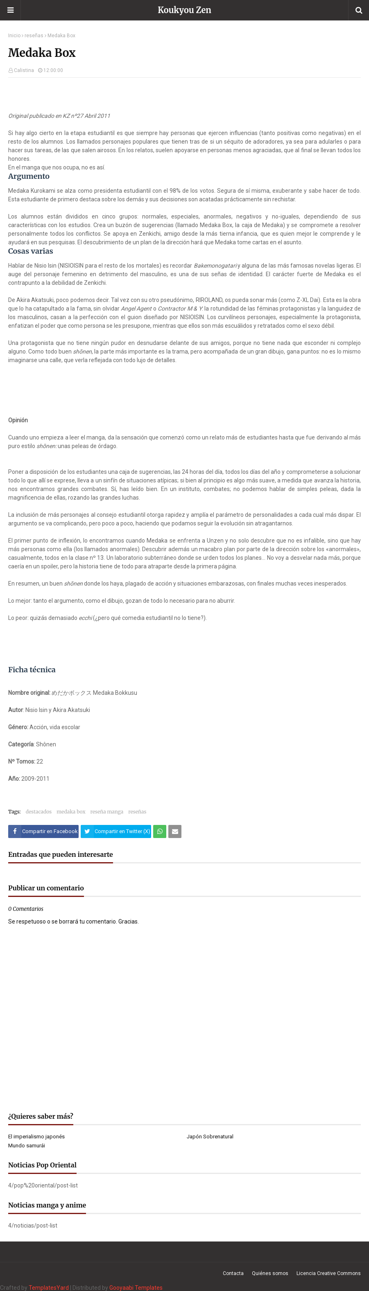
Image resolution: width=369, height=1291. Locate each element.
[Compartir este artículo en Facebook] (43, 831)
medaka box (71, 812)
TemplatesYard (49, 1287)
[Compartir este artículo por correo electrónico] (174, 831)
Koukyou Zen (184, 10)
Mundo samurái (26, 1145)
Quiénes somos (270, 1273)
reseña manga (107, 812)
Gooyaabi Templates (136, 1287)
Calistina (24, 70)
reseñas (34, 35)
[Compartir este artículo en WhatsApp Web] (159, 831)
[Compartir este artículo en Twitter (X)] (116, 831)
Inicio (14, 35)
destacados (39, 812)
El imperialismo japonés (36, 1136)
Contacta (233, 1273)
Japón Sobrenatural (210, 1136)
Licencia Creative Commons (329, 1273)
